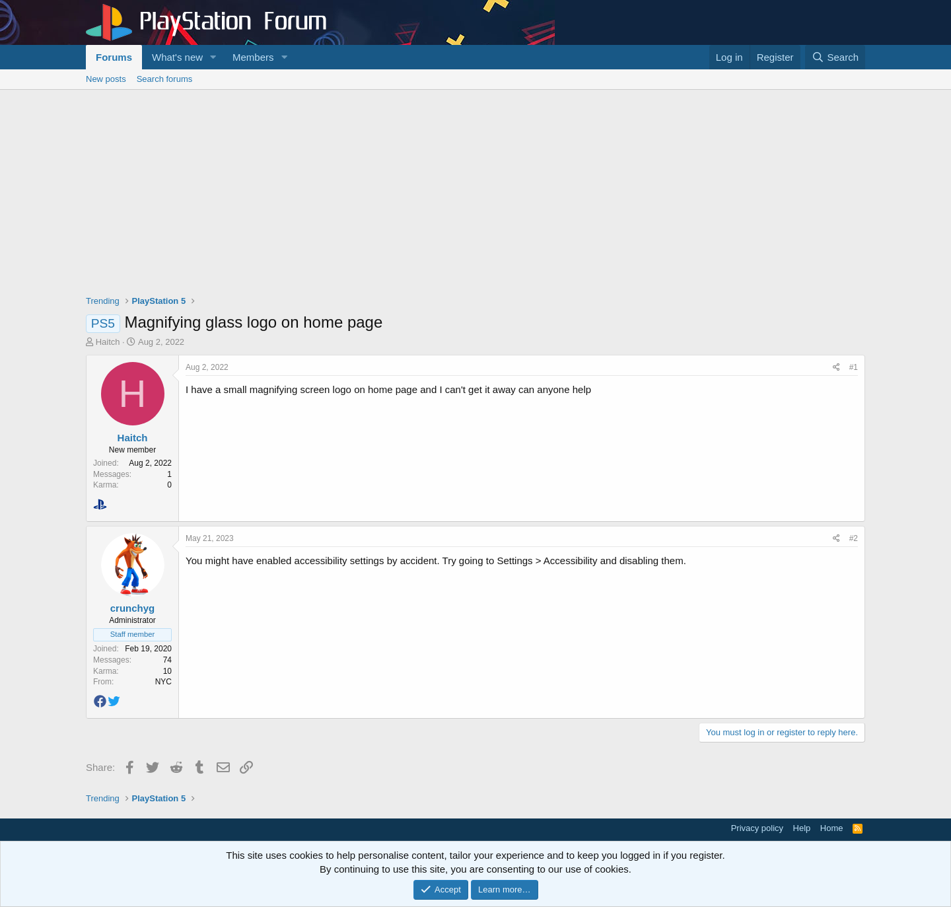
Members (253, 57)
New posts (106, 79)
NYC (163, 681)
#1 (853, 367)
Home (831, 828)
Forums (114, 57)
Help (802, 828)
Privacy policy (757, 828)
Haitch (108, 342)
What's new (177, 57)
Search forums (165, 79)
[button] (213, 57)
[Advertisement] (475, 188)
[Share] (836, 367)
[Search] (835, 57)
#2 (853, 538)
